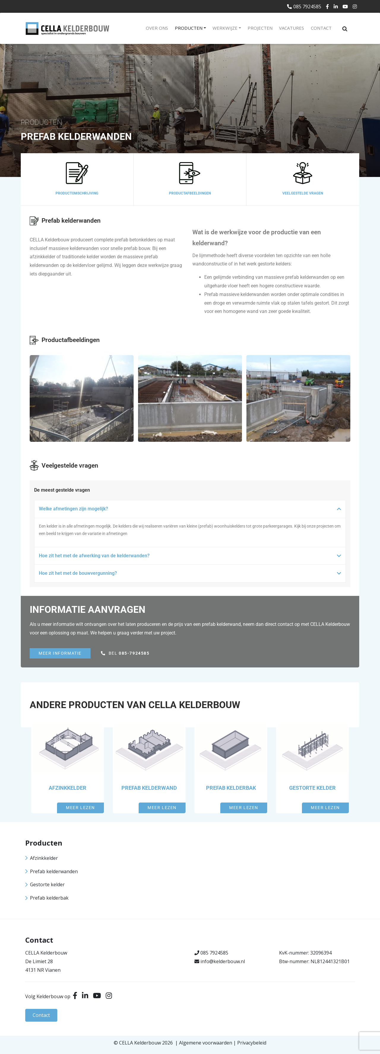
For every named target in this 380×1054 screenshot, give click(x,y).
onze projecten (320, 526)
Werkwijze (225, 28)
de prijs (175, 624)
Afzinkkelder (67, 788)
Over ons (157, 28)
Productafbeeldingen (190, 193)
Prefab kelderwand (149, 788)
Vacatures (291, 28)
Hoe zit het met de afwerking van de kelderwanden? (94, 555)
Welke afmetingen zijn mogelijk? (73, 509)
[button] (190, 509)
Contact (321, 28)
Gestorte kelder (312, 788)
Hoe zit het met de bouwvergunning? (78, 573)
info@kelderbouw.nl (222, 961)
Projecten (260, 28)
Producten (188, 28)
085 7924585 (304, 6)
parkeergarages (277, 526)
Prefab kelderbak (231, 788)
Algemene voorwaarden (205, 1042)
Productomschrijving (77, 193)
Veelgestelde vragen (302, 193)
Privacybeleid (251, 1042)
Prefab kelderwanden (54, 871)
